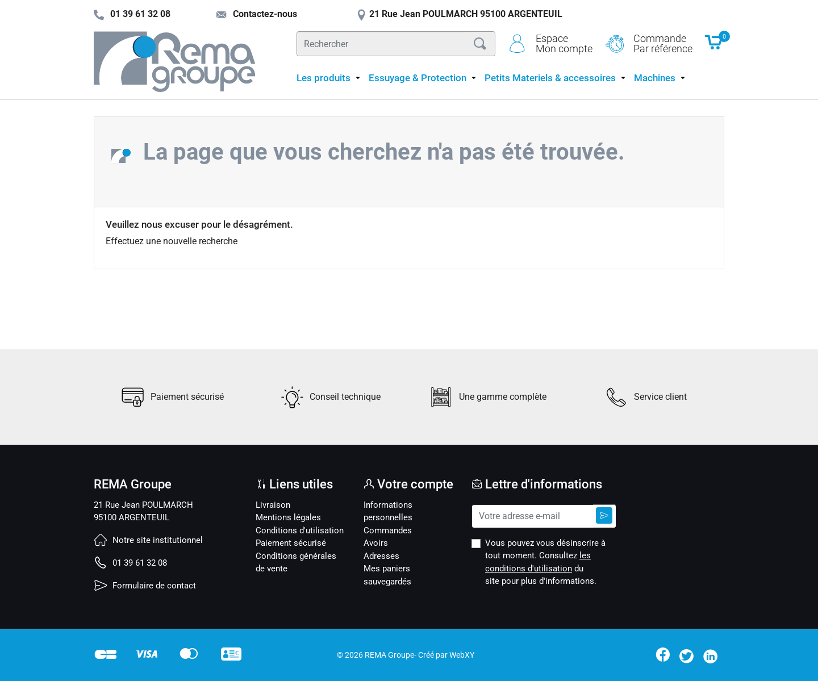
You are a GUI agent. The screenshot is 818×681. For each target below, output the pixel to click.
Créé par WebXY (446, 654)
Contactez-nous (256, 14)
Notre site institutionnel (148, 540)
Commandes (388, 530)
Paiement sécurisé (291, 543)
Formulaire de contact (145, 585)
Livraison (273, 505)
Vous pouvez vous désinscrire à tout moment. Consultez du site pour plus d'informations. (545, 562)
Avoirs (376, 543)
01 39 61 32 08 (130, 563)
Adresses (381, 556)
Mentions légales (288, 517)
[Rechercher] (381, 44)
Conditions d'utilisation (300, 530)
